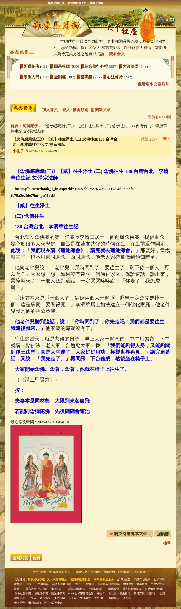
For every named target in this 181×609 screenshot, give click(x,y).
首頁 (14, 126)
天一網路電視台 (57, 579)
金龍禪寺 (19, 602)
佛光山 (30, 584)
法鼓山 (78, 584)
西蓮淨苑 (45, 598)
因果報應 (62, 66)
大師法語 (131, 66)
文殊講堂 (85, 598)
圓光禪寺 (114, 584)
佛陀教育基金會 (53, 602)
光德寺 (151, 593)
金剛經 (60, 77)
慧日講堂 (139, 593)
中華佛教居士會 (42, 572)
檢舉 (167, 543)
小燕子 (18, 151)
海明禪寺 (113, 598)
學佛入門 (32, 77)
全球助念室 (123, 579)
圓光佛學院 (58, 593)
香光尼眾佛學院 (132, 588)
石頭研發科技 (140, 572)
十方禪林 (59, 598)
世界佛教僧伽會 (154, 588)
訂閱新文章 (101, 110)
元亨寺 (32, 598)
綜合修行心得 (96, 66)
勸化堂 (113, 593)
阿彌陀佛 (32, 66)
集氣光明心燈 (56, 3)
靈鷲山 (90, 584)
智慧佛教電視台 (77, 3)
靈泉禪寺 (103, 584)
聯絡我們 (109, 572)
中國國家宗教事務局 (135, 584)
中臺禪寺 (43, 584)
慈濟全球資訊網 (61, 584)
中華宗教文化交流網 (35, 588)
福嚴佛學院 (41, 593)
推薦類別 (80, 110)
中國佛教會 (112, 588)
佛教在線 (56, 588)
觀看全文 (117, 54)
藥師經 (87, 77)
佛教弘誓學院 (23, 593)
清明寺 (127, 598)
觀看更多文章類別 (153, 84)
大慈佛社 (99, 598)
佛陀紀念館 (34, 602)
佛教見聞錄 (96, 3)
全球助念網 (95, 588)
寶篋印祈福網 (142, 579)
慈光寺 (72, 598)
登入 (66, 110)
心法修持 (115, 77)
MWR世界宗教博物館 (81, 593)
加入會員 (50, 110)
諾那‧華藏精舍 (76, 588)
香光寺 (101, 593)
